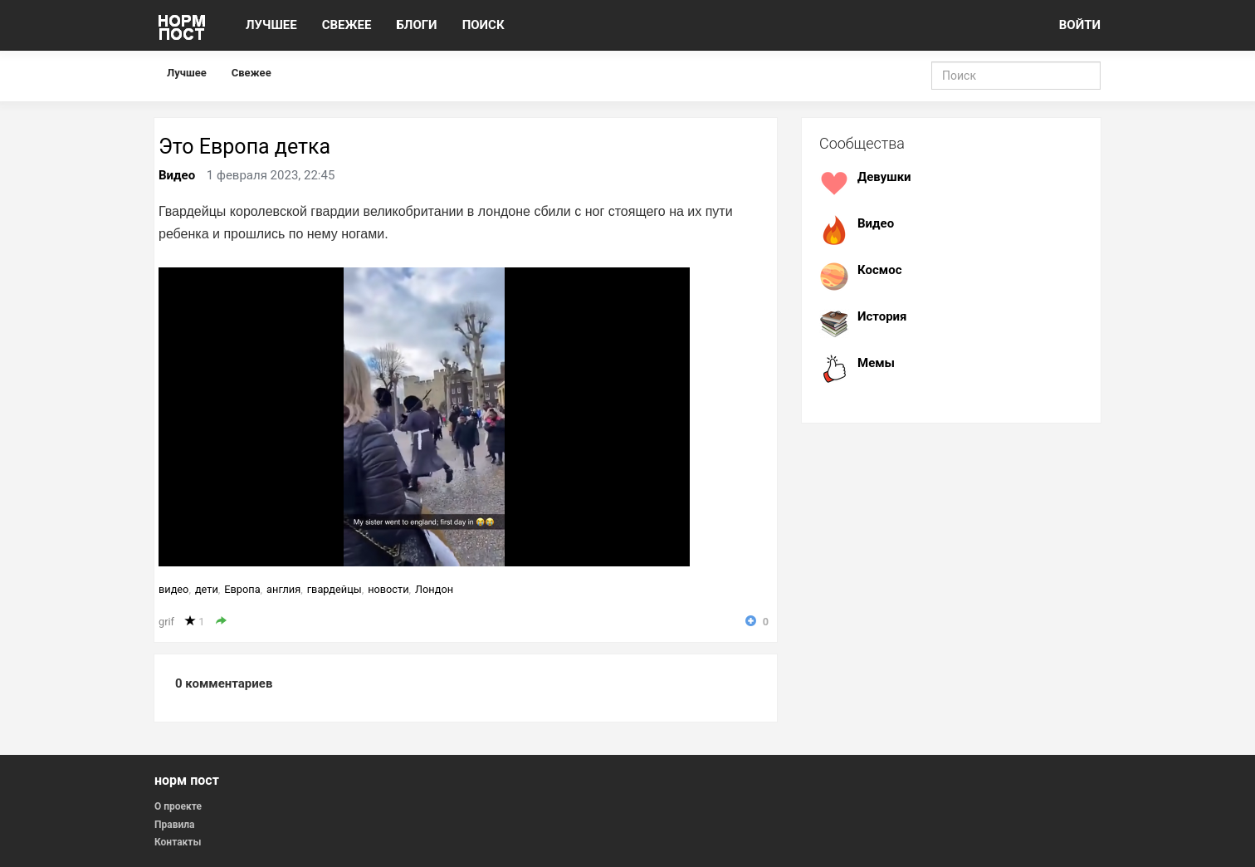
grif (166, 621)
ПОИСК (483, 24)
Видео (177, 175)
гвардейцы (334, 589)
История (882, 316)
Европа (242, 589)
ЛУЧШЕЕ (271, 24)
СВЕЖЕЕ (347, 24)
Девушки (884, 176)
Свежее (251, 72)
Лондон (434, 589)
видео (173, 589)
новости (388, 589)
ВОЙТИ (1080, 24)
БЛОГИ (416, 24)
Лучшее (187, 72)
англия (283, 589)
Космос (879, 269)
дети (206, 589)
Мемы (876, 362)
